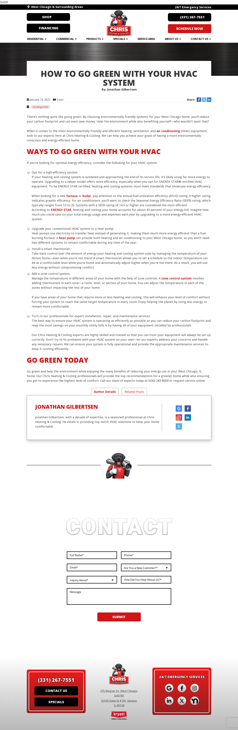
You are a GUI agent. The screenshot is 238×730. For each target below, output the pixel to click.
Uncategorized (40, 106)
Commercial (65, 39)
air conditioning (168, 131)
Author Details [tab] (105, 392)
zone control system (176, 278)
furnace (72, 196)
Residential (35, 39)
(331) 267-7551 (56, 678)
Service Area (146, 39)
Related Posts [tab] (134, 392)
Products (93, 39)
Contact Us (199, 39)
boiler (86, 196)
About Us (171, 39)
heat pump (67, 238)
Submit (119, 617)
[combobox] (146, 568)
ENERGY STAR (61, 210)
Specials (119, 39)
